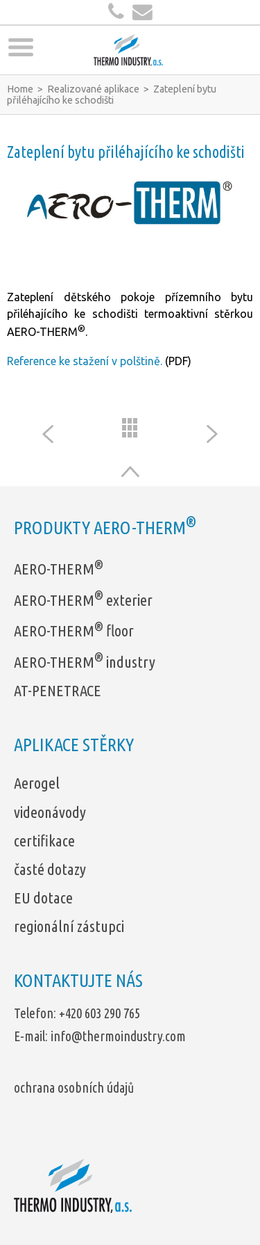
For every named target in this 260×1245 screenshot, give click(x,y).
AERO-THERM (58, 568)
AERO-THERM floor (74, 630)
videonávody (50, 812)
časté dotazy (50, 869)
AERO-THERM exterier (83, 600)
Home (20, 89)
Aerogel (37, 783)
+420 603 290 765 (99, 1013)
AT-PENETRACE (57, 690)
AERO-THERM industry (84, 661)
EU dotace (43, 897)
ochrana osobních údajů (74, 1087)
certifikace (44, 840)
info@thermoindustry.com (118, 1036)
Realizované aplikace (93, 89)
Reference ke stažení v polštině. (84, 361)
